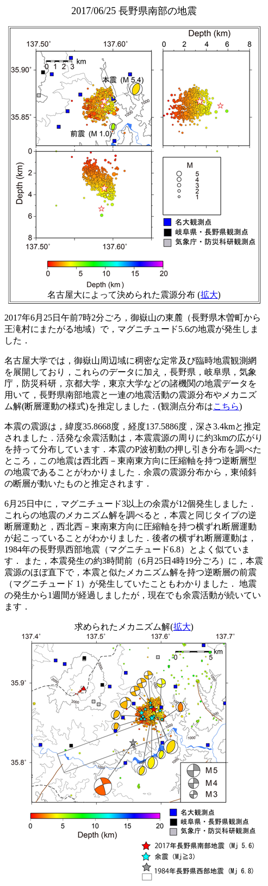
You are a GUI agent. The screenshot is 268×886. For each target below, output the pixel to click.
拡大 (209, 294)
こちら (226, 406)
